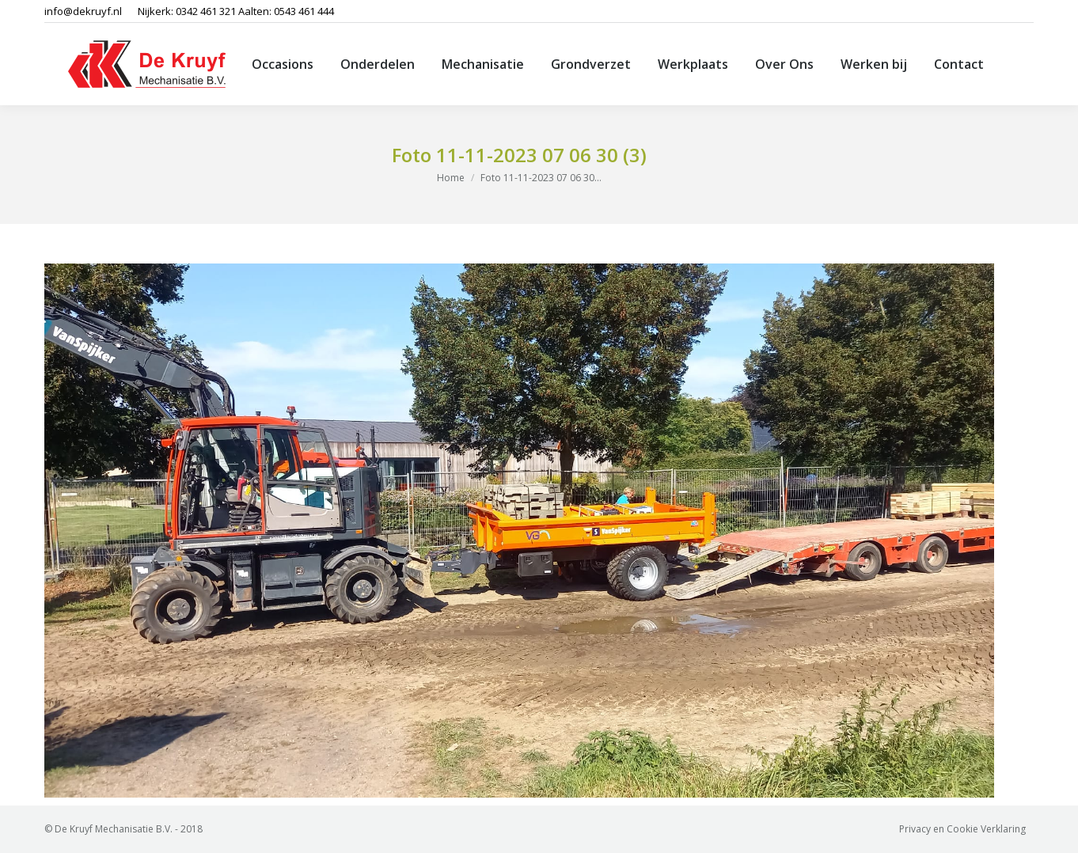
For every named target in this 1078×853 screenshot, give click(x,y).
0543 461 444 (304, 11)
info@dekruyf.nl (83, 11)
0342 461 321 (206, 11)
